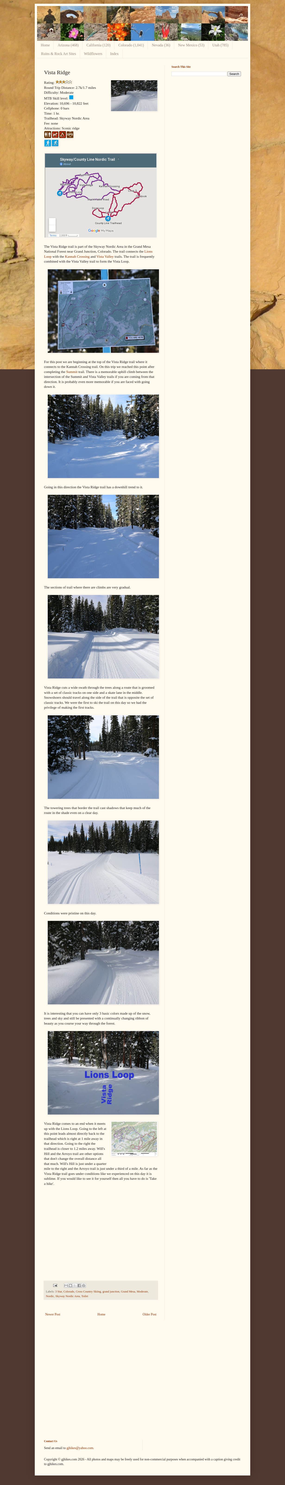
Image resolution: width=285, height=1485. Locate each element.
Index (114, 54)
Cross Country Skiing (88, 1291)
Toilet (84, 1296)
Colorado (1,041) (131, 45)
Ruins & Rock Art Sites (58, 54)
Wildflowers (93, 54)
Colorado (68, 1291)
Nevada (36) (161, 45)
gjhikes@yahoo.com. (80, 1448)
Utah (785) (220, 45)
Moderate (142, 1291)
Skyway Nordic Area (67, 1296)
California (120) (98, 45)
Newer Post (52, 1314)
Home (45, 45)
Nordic (50, 1296)
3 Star (58, 1291)
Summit (72, 372)
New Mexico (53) (191, 45)
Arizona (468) (68, 45)
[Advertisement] (206, 112)
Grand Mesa (128, 1291)
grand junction (110, 1291)
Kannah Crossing (77, 256)
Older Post (150, 1314)
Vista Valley (105, 256)
